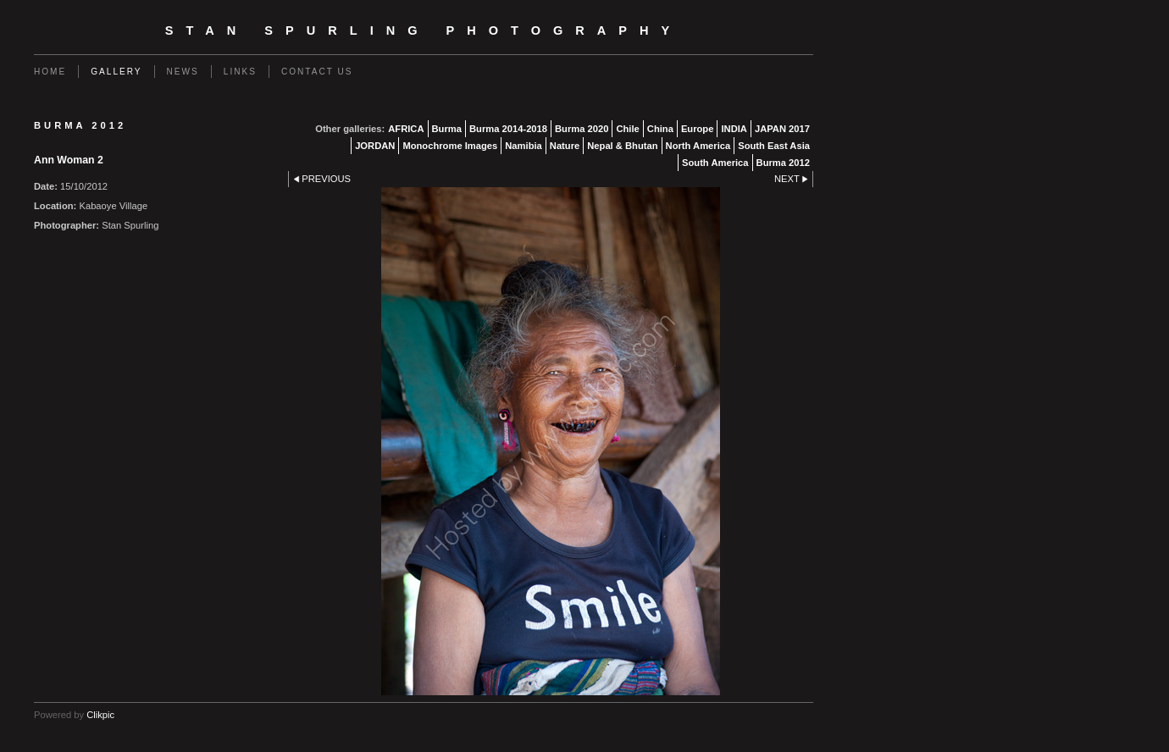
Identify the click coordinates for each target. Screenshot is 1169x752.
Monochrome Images (449, 146)
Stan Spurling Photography (423, 30)
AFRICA (406, 129)
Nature (564, 146)
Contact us (317, 71)
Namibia (523, 146)
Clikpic (100, 715)
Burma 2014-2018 (508, 129)
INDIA (733, 129)
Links (240, 71)
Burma (447, 129)
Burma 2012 (783, 163)
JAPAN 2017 (782, 129)
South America (715, 163)
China (660, 129)
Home (50, 71)
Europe (697, 129)
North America (698, 146)
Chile (627, 129)
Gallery (116, 71)
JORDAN (375, 146)
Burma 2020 (581, 129)
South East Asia (774, 146)
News (183, 71)
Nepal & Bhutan (622, 146)
